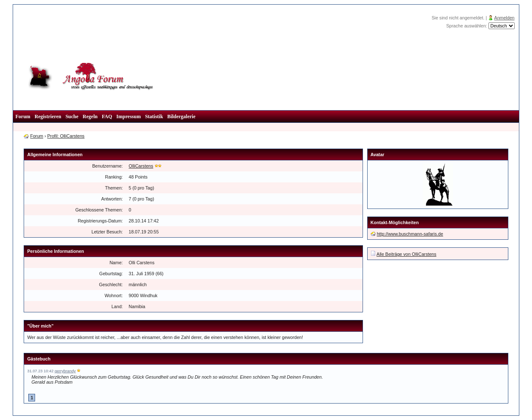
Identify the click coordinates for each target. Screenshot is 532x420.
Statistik (154, 116)
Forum (22, 116)
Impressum (128, 116)
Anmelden (504, 17)
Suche (72, 116)
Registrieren (48, 116)
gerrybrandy (65, 371)
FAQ (107, 116)
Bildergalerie (181, 116)
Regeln (90, 116)
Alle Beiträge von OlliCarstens (406, 254)
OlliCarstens (141, 165)
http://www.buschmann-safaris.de (410, 233)
